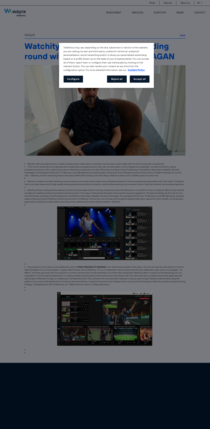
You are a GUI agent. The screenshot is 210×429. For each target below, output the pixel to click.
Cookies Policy (136, 70)
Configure (73, 79)
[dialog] (106, 65)
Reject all (117, 79)
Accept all (140, 79)
